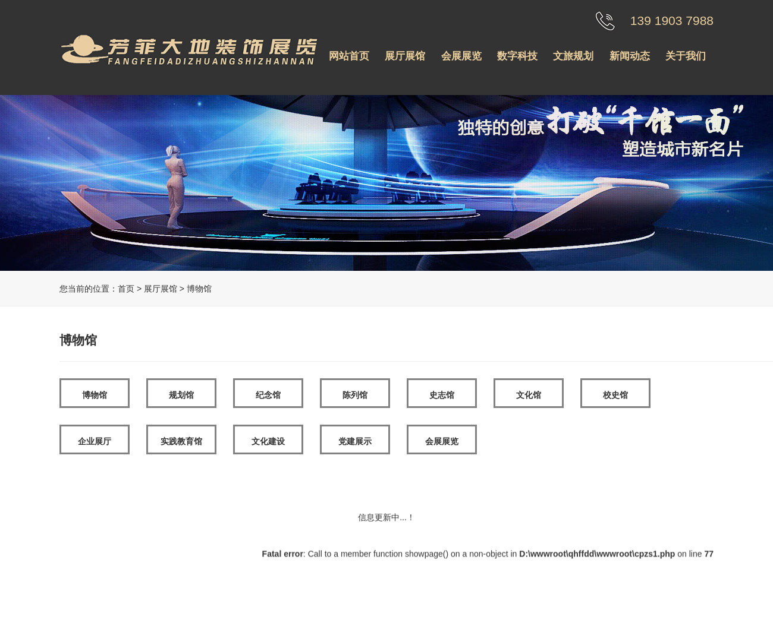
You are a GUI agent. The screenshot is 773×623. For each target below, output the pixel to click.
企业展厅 (94, 441)
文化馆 (528, 395)
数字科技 (517, 56)
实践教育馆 (181, 441)
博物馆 (94, 395)
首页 (126, 288)
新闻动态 (629, 56)
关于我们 (685, 56)
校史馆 (615, 395)
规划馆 (181, 395)
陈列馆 (354, 395)
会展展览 (461, 56)
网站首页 (349, 56)
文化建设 (268, 441)
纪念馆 (268, 395)
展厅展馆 (405, 56)
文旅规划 (573, 56)
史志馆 (441, 395)
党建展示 (355, 441)
